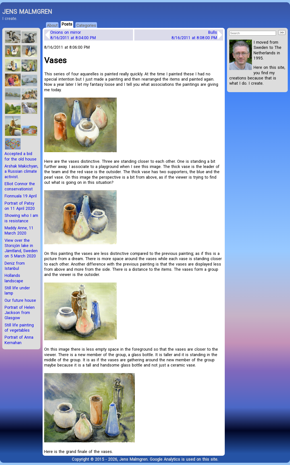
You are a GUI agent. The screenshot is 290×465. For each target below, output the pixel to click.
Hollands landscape (14, 278)
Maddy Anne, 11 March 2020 (19, 230)
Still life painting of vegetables (19, 328)
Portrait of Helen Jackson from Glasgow (20, 312)
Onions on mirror (73, 35)
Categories (86, 25)
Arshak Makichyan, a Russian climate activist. (21, 171)
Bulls (194, 35)
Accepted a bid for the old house (20, 156)
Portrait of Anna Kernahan (19, 340)
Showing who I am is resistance (21, 218)
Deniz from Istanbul (15, 266)
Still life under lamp (17, 290)
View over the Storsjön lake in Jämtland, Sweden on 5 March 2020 (21, 248)
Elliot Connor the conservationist (20, 186)
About (52, 25)
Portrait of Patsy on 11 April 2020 (20, 206)
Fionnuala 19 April (21, 196)
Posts (67, 24)
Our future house (20, 300)
